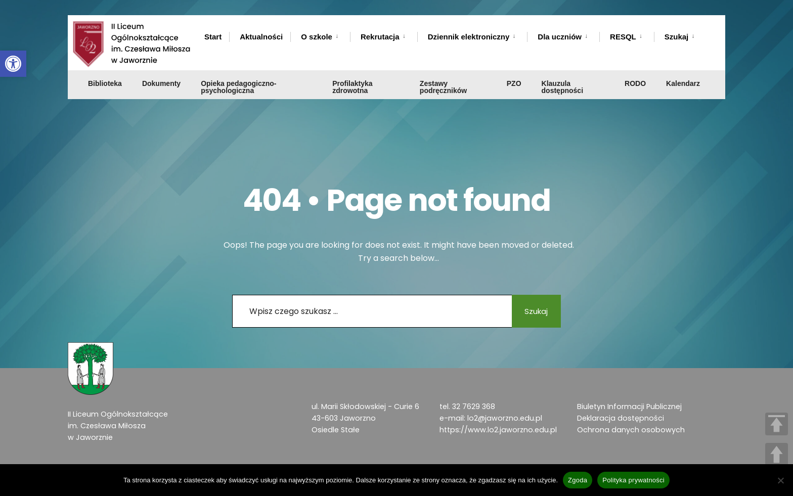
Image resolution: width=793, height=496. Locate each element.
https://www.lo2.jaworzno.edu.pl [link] (498, 430)
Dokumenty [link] (161, 69)
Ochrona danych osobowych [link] (631, 430)
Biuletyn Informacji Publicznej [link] (629, 406)
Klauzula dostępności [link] (562, 72)
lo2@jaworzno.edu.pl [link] (504, 418)
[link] (13, 64)
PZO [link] (514, 69)
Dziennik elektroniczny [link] (469, 36)
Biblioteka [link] (105, 69)
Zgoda (577, 480)
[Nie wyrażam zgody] (780, 480)
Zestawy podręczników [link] (443, 72)
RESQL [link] (623, 36)
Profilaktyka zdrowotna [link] (352, 72)
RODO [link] (635, 69)
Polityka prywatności (633, 480)
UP (776, 454)
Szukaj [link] (677, 36)
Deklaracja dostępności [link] (620, 418)
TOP (776, 424)
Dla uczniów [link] (560, 36)
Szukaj (533, 311)
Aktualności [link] (261, 36)
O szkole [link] (316, 36)
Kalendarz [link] (683, 69)
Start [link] (213, 36)
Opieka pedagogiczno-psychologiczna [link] (238, 72)
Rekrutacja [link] (380, 36)
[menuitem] (320, 35)
